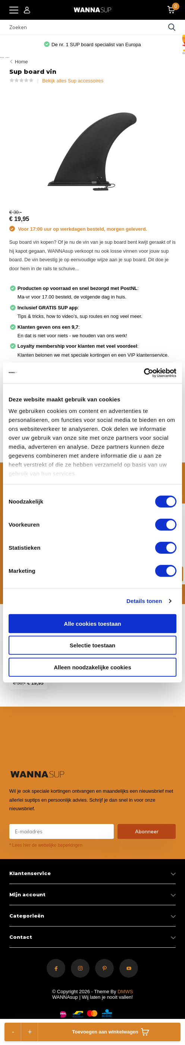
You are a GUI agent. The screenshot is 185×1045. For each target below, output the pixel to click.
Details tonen (144, 601)
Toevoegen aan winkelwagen (110, 1032)
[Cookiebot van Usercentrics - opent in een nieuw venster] (143, 373)
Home (21, 61)
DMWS (125, 991)
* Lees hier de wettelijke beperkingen (45, 845)
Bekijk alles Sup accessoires (72, 80)
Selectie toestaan (93, 645)
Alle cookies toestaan (92, 623)
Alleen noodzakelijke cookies (92, 667)
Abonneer (147, 831)
